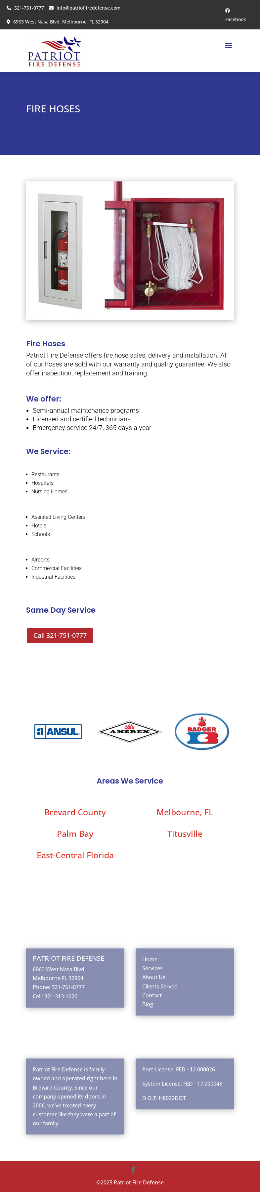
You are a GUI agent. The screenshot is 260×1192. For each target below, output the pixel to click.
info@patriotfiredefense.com (84, 8)
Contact (152, 995)
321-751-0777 (25, 8)
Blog (147, 1004)
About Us (153, 977)
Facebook (235, 15)
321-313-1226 (60, 996)
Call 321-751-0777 (60, 635)
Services (152, 968)
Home (149, 959)
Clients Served (160, 986)
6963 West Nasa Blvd (58, 969)
